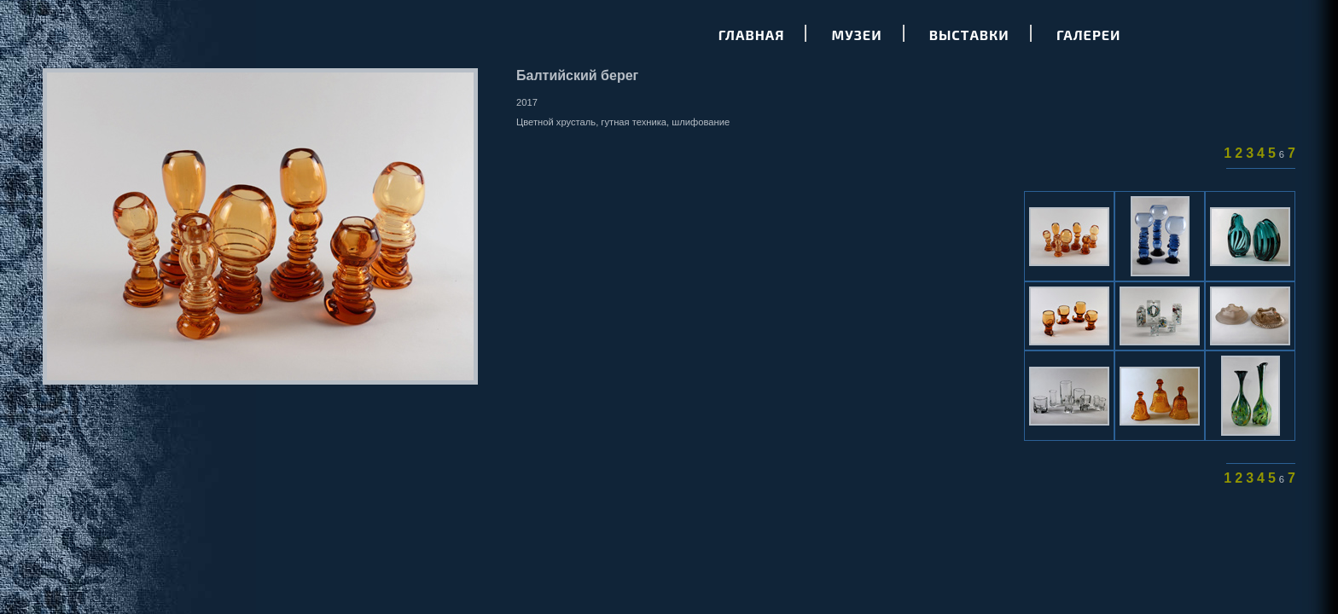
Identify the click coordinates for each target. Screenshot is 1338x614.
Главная (751, 34)
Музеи (857, 34)
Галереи (1088, 34)
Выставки (969, 34)
